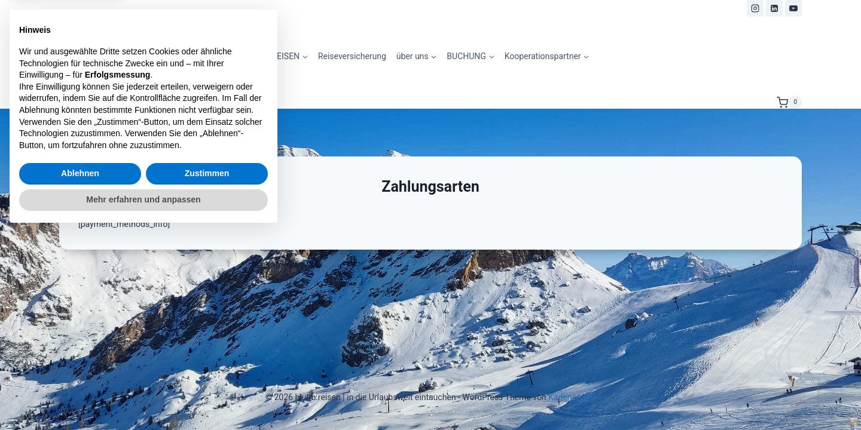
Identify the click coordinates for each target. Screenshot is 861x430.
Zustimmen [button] (207, 371)
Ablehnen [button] (80, 371)
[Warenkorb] (789, 102)
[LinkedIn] (774, 8)
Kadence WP (572, 397)
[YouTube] (793, 8)
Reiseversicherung (352, 56)
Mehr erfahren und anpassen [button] (143, 397)
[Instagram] (755, 8)
